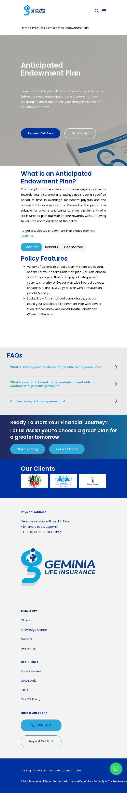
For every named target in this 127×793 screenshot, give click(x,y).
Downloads (28, 681)
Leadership (28, 648)
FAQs (24, 690)
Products (38, 28)
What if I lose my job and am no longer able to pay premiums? (64, 367)
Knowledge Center (34, 630)
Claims (26, 620)
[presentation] (63, 490)
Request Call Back (41, 741)
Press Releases (31, 671)
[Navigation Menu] (104, 11)
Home (25, 28)
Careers (26, 639)
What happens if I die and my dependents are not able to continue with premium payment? (64, 384)
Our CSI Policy (30, 699)
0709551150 (41, 725)
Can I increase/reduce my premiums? (64, 401)
